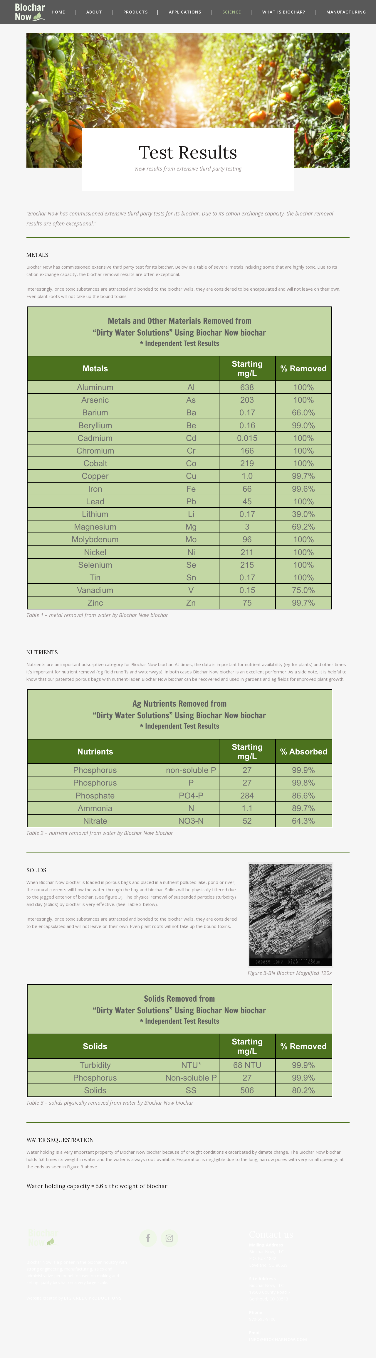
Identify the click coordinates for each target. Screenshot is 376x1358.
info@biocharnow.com (278, 1339)
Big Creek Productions (93, 1298)
